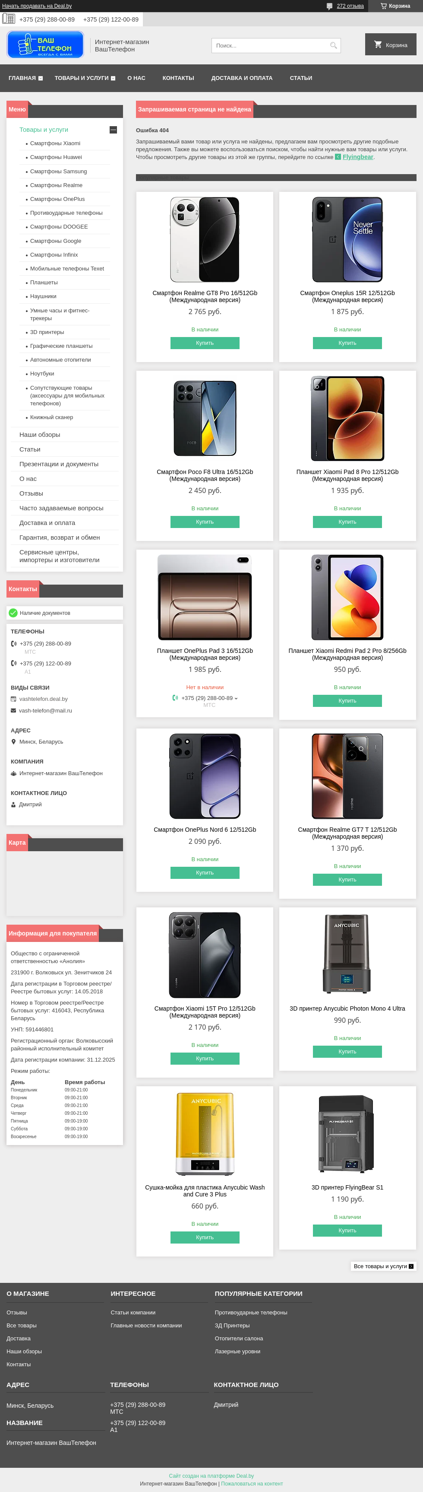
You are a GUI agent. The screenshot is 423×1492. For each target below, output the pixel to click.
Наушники (43, 296)
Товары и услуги (82, 78)
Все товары (21, 1325)
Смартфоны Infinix (54, 254)
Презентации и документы (58, 464)
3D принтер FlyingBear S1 (347, 1187)
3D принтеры (47, 332)
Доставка (18, 1338)
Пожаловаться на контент (252, 1484)
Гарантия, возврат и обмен (59, 537)
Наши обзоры (39, 434)
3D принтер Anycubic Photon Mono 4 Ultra (347, 1008)
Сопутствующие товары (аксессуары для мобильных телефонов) (67, 396)
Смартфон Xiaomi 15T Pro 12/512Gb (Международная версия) (205, 1012)
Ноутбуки (42, 373)
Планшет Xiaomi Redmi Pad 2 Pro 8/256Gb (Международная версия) (347, 654)
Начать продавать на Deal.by (37, 6)
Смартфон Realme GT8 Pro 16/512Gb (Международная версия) (204, 296)
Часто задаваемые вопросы (61, 508)
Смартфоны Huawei (56, 157)
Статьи (301, 78)
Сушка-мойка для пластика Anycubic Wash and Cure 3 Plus (205, 1191)
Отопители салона (239, 1338)
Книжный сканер (51, 417)
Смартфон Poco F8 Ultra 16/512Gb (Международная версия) (205, 475)
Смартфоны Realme (56, 185)
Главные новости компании (146, 1325)
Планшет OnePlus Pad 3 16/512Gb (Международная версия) (205, 654)
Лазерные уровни (237, 1351)
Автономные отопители (60, 359)
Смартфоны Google (55, 241)
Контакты (178, 78)
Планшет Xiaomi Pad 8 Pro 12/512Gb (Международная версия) (348, 475)
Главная (22, 78)
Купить (205, 343)
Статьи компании (132, 1312)
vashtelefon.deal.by (43, 699)
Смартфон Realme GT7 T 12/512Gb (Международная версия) (347, 833)
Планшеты (44, 282)
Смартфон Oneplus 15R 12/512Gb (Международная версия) (347, 296)
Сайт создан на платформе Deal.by (211, 1476)
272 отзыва (350, 6)
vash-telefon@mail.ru (45, 710)
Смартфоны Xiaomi (55, 143)
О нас (136, 78)
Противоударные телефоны (66, 213)
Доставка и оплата (242, 78)
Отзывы (31, 493)
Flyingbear (358, 156)
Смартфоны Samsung (58, 171)
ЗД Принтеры (232, 1325)
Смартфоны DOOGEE (59, 226)
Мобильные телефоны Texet (67, 268)
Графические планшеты (61, 346)
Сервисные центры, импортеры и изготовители (59, 555)
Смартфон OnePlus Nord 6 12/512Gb (205, 829)
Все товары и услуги (380, 1266)
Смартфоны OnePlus (57, 199)
